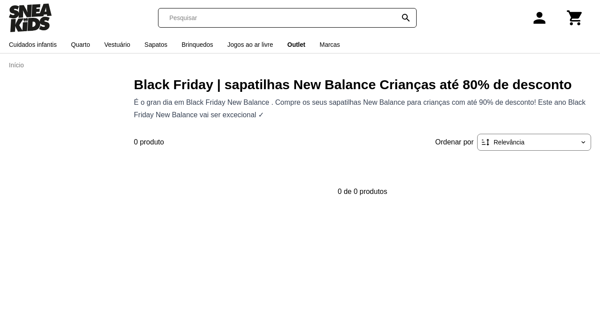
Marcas (330, 44)
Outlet (296, 44)
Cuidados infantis (33, 44)
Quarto (80, 44)
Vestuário (117, 44)
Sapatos (156, 44)
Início (16, 65)
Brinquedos (197, 44)
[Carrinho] (575, 18)
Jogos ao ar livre (250, 44)
